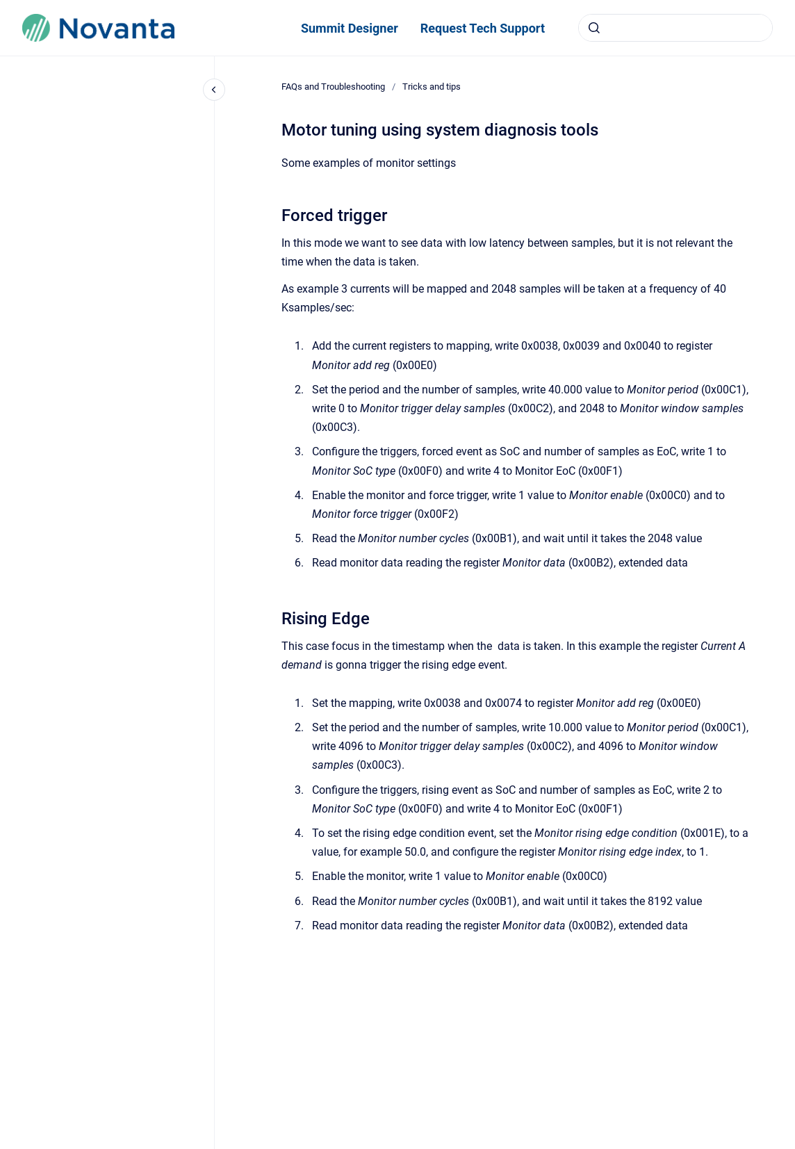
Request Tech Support (482, 28)
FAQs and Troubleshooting (333, 86)
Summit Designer (349, 28)
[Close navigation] (214, 90)
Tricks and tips (431, 86)
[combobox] (675, 28)
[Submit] (594, 28)
